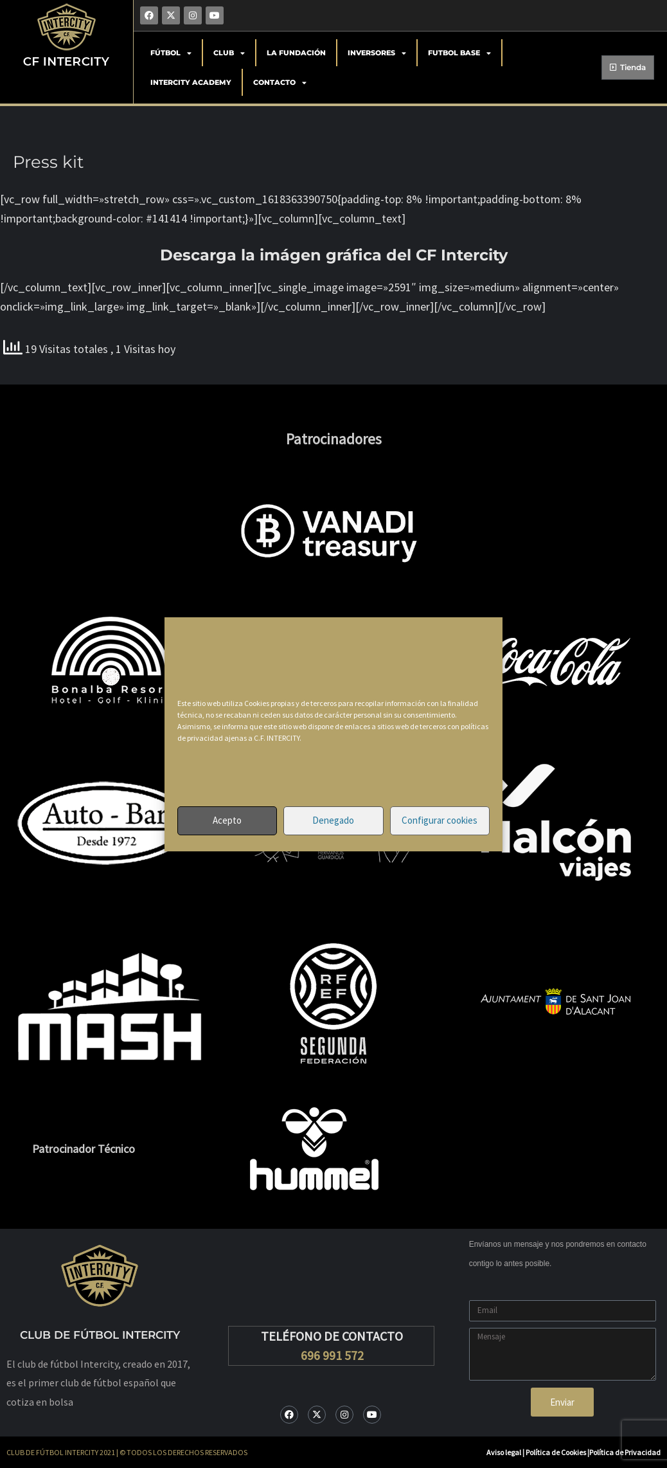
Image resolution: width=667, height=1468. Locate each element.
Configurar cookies (439, 820)
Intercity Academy (190, 82)
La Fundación (296, 52)
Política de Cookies (556, 1452)
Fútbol (170, 53)
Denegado (333, 820)
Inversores (377, 53)
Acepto (227, 820)
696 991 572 (332, 1355)
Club (229, 53)
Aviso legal (503, 1452)
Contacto (280, 83)
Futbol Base (459, 53)
